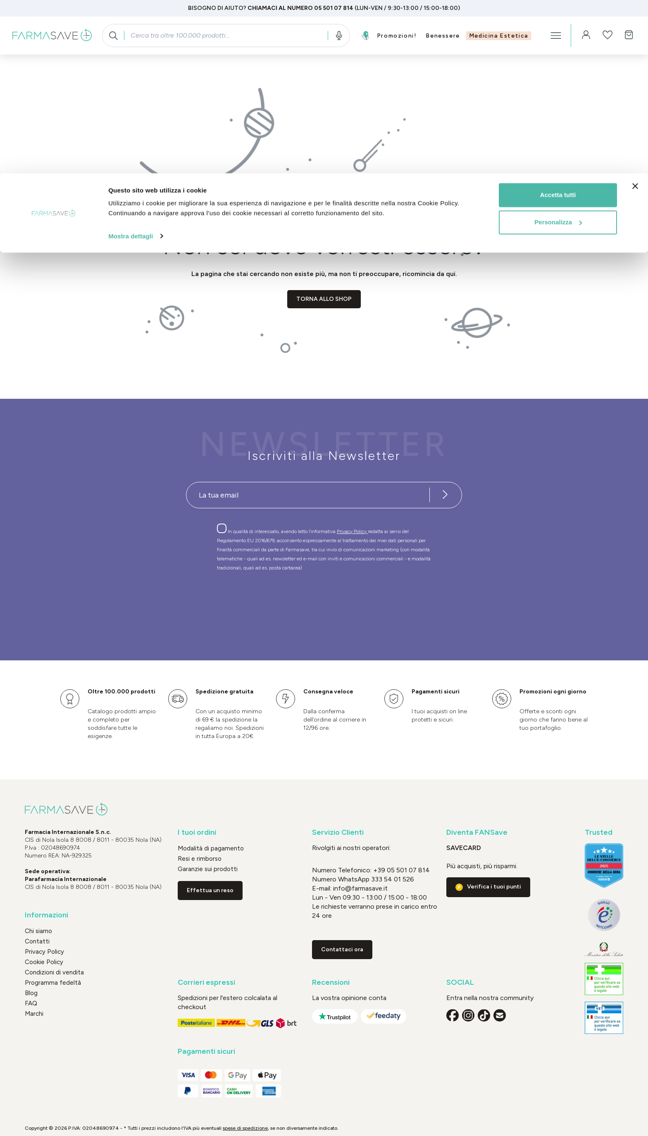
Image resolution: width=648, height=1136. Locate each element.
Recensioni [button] (331, 982)
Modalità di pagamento (211, 848)
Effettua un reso (210, 890)
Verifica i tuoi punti (494, 886)
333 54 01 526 (391, 879)
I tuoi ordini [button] (197, 832)
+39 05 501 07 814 (401, 870)
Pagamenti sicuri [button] (206, 1051)
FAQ (31, 1003)
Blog (31, 993)
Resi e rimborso (200, 858)
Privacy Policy (352, 531)
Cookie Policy (44, 962)
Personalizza (558, 48)
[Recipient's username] (307, 495)
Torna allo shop (324, 298)
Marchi (34, 1013)
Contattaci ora (342, 949)
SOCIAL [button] (460, 982)
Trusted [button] (598, 832)
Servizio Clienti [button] (338, 832)
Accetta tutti (558, 21)
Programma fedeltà (53, 982)
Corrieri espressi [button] (206, 982)
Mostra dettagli (130, 62)
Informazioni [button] (46, 915)
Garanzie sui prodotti (208, 869)
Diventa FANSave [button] (476, 832)
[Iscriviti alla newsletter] (445, 495)
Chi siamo (38, 931)
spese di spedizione (245, 1128)
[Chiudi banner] (635, 13)
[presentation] (300, 601)
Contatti (37, 941)
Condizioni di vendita (54, 972)
